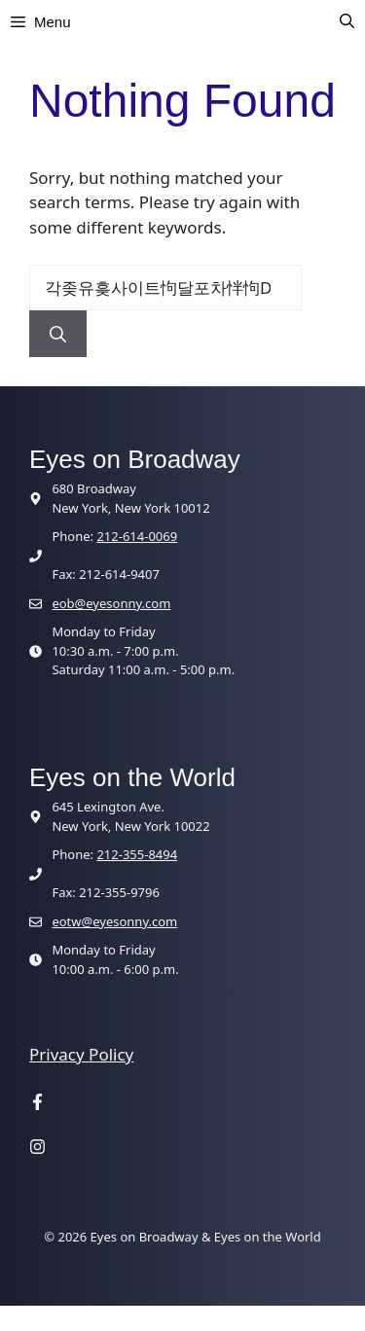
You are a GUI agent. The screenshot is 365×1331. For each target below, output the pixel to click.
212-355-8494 (136, 854)
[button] (347, 22)
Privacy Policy (81, 1054)
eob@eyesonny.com (111, 603)
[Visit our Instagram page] (37, 1148)
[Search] (58, 333)
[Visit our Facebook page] (37, 1104)
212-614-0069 (136, 536)
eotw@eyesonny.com (114, 921)
